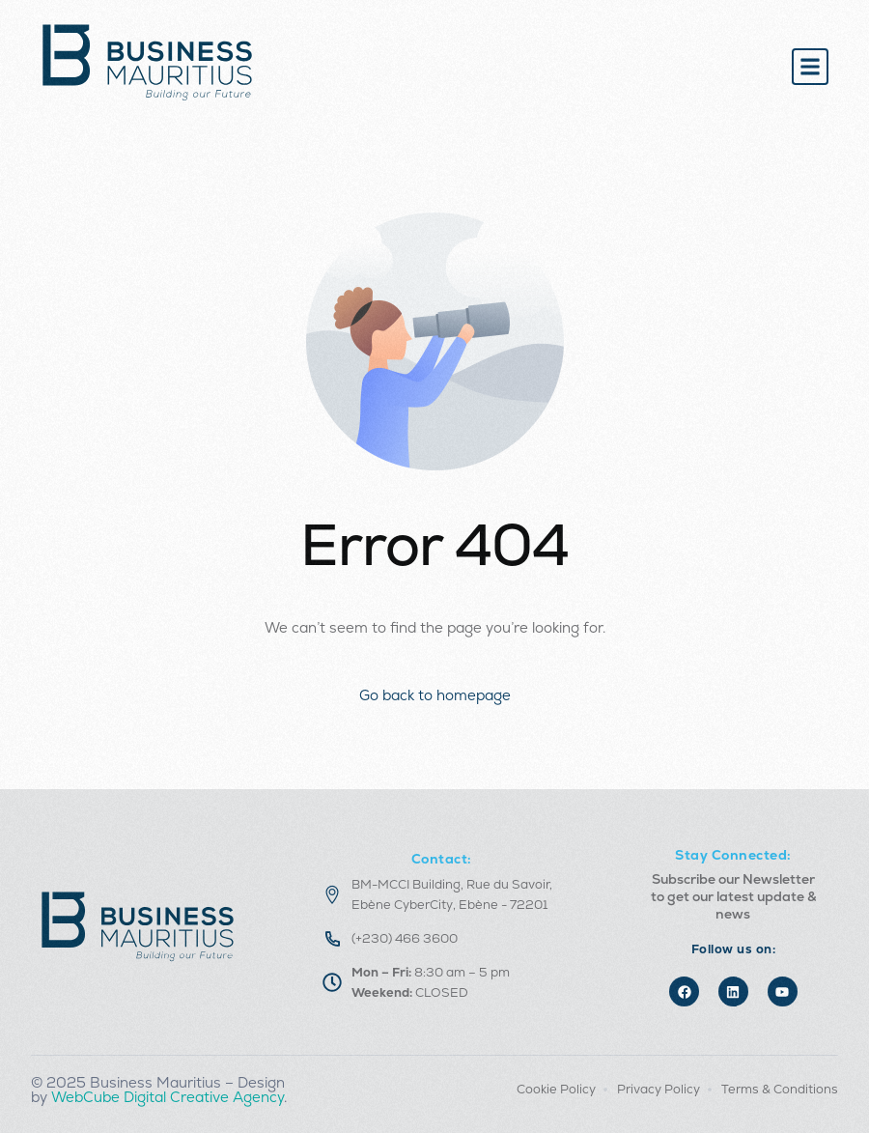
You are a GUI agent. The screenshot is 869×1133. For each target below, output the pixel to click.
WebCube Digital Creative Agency (167, 1097)
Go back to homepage (435, 695)
